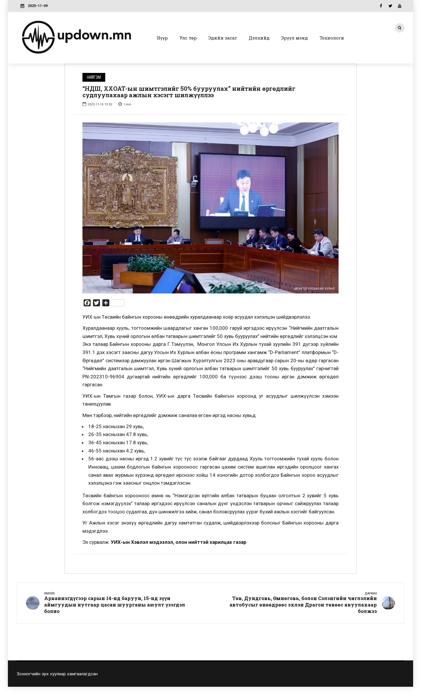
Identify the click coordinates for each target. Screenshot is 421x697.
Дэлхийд (259, 38)
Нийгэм (94, 77)
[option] (210, 207)
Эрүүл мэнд (294, 38)
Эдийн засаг (222, 38)
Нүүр (162, 38)
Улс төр (188, 38)
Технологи (332, 38)
